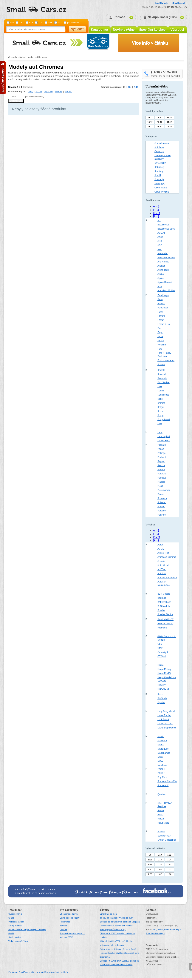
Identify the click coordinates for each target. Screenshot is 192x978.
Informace (15, 909)
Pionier (160, 494)
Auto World (162, 565)
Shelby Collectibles (166, 840)
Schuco (161, 831)
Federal (161, 303)
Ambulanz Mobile (166, 290)
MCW (160, 761)
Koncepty (159, 179)
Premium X (162, 785)
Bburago (161, 598)
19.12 (159, 117)
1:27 (150, 864)
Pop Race (162, 777)
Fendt (160, 311)
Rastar (160, 810)
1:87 (60, 22)
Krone (160, 411)
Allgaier (161, 266)
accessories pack (166, 228)
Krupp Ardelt (163, 419)
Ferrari (160, 320)
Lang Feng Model (166, 711)
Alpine (160, 278)
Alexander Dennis (166, 257)
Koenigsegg (163, 394)
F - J (156, 209)
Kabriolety (159, 167)
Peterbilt (161, 473)
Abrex (160, 544)
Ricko (160, 814)
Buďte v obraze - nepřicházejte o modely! (27, 929)
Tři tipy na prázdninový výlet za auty (116, 918)
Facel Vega (163, 295)
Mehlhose (162, 765)
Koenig (160, 390)
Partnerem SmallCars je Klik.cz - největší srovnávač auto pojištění (38, 972)
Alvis (159, 286)
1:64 (160, 869)
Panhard (161, 457)
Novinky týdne (123, 29)
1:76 (150, 874)
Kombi (157, 175)
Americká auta (161, 143)
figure (160, 336)
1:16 (150, 860)
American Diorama (166, 557)
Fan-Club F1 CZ (165, 619)
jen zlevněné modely (34, 97)
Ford (159, 348)
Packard (161, 445)
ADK (159, 241)
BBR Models (163, 594)
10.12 (150, 126)
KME (159, 386)
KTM (159, 423)
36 (129, 87)
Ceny (30, 91)
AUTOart (161, 569)
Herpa (160, 665)
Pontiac (161, 506)
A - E (156, 206)
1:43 (50, 22)
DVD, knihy (160, 163)
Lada (159, 432)
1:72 (169, 869)
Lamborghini (163, 436)
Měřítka (68, 91)
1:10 (160, 855)
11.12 (169, 122)
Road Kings (163, 823)
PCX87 (161, 773)
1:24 (40, 22)
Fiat (159, 328)
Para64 (161, 769)
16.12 (169, 117)
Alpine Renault (164, 282)
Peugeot (161, 477)
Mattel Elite (162, 749)
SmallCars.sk (161, 3)
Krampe (161, 403)
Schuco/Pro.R (164, 835)
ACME (160, 549)
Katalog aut (99, 29)
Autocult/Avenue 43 (167, 577)
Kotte (160, 399)
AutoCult (161, 573)
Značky (58, 91)
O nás (11, 918)
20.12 (150, 117)
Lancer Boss (163, 440)
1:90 (169, 874)
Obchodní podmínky (69, 914)
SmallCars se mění (108, 914)
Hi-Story (161, 685)
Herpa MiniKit (164, 673)
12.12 (159, 122)
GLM (159, 644)
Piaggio (161, 482)
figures (160, 340)
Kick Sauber (163, 382)
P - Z (156, 216)
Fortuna (161, 364)
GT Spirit (161, 656)
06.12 (159, 126)
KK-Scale (162, 698)
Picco (160, 486)
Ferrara (161, 316)
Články (104, 909)
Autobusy (159, 147)
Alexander (162, 253)
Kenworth (162, 378)
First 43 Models (165, 623)
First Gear (162, 627)
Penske (161, 465)
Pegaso (161, 461)
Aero (159, 249)
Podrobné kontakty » (155, 933)
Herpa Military (164, 669)
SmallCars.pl (178, 3)
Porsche (161, 510)
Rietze (160, 818)
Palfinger (161, 453)
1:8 (149, 855)
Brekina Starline (165, 614)
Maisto (160, 736)
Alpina (160, 274)
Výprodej (177, 29)
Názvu (38, 91)
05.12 (169, 126)
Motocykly (159, 183)
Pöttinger (161, 514)
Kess (159, 694)
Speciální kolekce (152, 29)
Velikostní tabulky (16, 922)
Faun (159, 299)
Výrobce (48, 91)
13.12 (150, 122)
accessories (163, 224)
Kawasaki (162, 374)
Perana (161, 469)
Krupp (160, 415)
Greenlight (162, 652)
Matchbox (162, 740)
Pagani (160, 449)
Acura (160, 237)
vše (12, 22)
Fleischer (162, 344)
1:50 (150, 869)
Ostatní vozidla (161, 191)
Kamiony (158, 171)
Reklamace (65, 922)
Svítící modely (14, 937)
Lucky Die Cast (165, 723)
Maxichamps (163, 753)
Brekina (161, 610)
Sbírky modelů (14, 926)
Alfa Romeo (163, 261)
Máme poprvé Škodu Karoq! (113, 929)
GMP (159, 648)
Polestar (161, 502)
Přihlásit (119, 17)
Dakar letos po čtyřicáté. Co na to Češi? (118, 949)
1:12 (21, 22)
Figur (159, 332)
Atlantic (161, 561)
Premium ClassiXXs (167, 781)
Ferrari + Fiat (163, 324)
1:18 (31, 22)
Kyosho (161, 702)
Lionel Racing (164, 715)
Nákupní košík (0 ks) (162, 17)
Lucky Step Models (166, 727)
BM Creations (164, 602)
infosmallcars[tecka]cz (167, 929)
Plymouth (162, 498)
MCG (160, 757)
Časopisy (159, 151)
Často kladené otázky (69, 918)
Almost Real (163, 553)
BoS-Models (163, 606)
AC (159, 220)
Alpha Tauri (163, 270)
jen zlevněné (73, 22)
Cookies (63, 929)
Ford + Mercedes (165, 360)
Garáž (11, 933)
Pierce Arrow (163, 490)
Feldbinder (162, 307)
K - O (156, 213)
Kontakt (63, 926)
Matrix (160, 744)
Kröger (160, 407)
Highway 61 (163, 689)
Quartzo (161, 794)
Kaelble (161, 370)
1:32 (160, 864)
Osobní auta (160, 187)
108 (136, 87)
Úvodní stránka (18, 57)
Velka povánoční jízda (18, 941)
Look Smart (163, 719)
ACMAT (161, 233)
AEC (159, 245)
